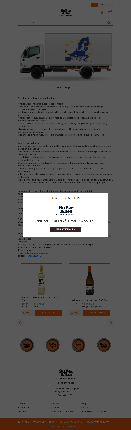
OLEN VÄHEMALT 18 (66, 229)
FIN (76, 198)
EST (55, 198)
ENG (66, 198)
